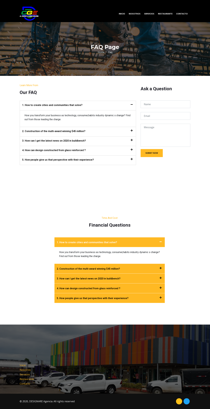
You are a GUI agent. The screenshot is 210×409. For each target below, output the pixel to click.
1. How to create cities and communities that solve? (52, 105)
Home (101, 52)
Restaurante (165, 13)
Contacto (182, 13)
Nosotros (134, 13)
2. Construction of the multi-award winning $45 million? (53, 131)
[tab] (78, 105)
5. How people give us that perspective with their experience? (58, 159)
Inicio (122, 13)
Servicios (149, 13)
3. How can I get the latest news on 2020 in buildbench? (54, 140)
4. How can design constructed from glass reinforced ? (54, 150)
